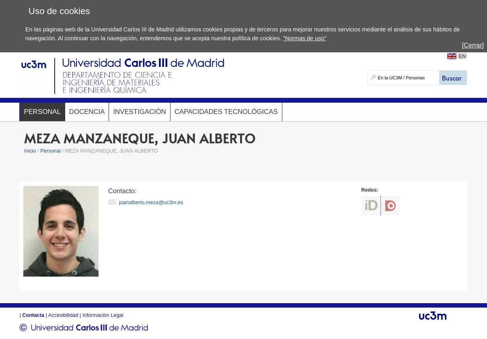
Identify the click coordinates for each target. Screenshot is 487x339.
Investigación (139, 112)
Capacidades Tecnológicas (226, 112)
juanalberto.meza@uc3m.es (151, 202)
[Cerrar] (473, 45)
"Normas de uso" (305, 38)
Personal (42, 112)
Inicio (30, 151)
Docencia (87, 112)
